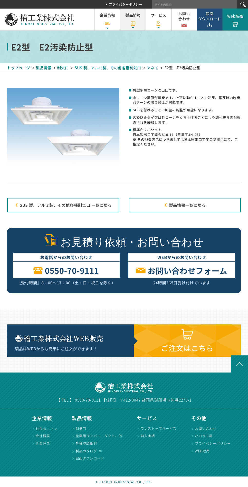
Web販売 (235, 21)
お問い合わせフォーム (181, 270)
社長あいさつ (46, 428)
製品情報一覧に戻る (185, 205)
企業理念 (43, 443)
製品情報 (133, 21)
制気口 (81, 428)
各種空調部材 (86, 443)
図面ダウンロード (209, 19)
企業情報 (107, 21)
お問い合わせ (184, 20)
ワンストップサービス (159, 428)
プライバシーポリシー (126, 4)
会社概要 (43, 435)
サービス (158, 21)
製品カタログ (86, 450)
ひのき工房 (204, 435)
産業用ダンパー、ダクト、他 (99, 435)
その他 (198, 418)
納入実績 (148, 435)
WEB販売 (202, 450)
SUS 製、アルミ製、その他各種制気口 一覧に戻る (63, 205)
